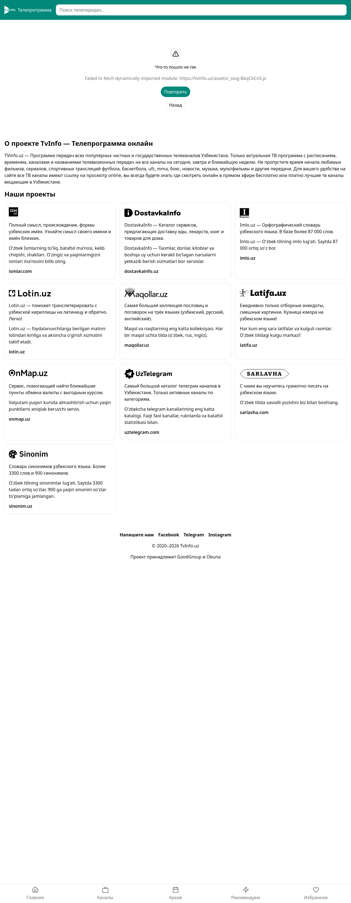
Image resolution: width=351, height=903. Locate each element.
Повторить (175, 92)
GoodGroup (189, 557)
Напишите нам (137, 535)
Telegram (194, 535)
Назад (175, 105)
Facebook (168, 535)
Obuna (213, 557)
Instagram (219, 535)
